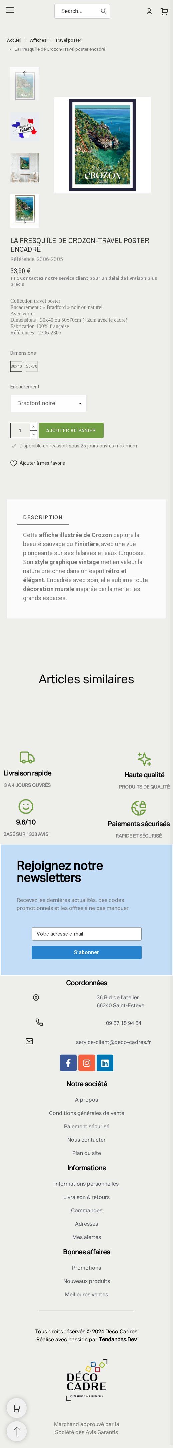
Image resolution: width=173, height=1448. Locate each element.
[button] (37, 463)
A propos (86, 1100)
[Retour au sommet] (17, 1431)
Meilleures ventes (86, 1295)
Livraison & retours (86, 1197)
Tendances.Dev (118, 1340)
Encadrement (24, 386)
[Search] (82, 11)
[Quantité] (20, 430)
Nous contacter (86, 1140)
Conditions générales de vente (86, 1113)
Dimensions (23, 353)
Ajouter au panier (71, 430)
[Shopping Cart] (17, 1408)
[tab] (43, 517)
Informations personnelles (86, 1184)
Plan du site (86, 1153)
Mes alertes (86, 1237)
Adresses (86, 1224)
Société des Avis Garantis (86, 1432)
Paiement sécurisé (86, 1127)
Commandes (86, 1211)
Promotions (86, 1268)
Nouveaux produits (86, 1281)
